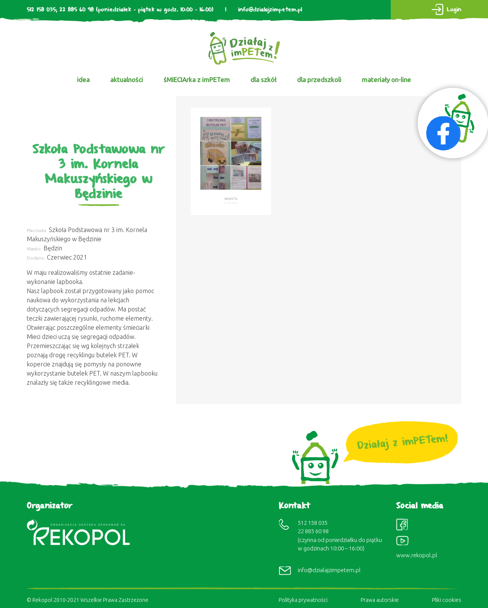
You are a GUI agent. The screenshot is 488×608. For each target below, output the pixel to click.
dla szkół (263, 79)
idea (83, 79)
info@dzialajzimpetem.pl (270, 9)
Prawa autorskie (380, 600)
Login (454, 9)
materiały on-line (386, 79)
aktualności (126, 79)
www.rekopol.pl (416, 555)
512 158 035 (41, 9)
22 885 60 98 (76, 9)
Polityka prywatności (303, 600)
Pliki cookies (446, 600)
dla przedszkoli (319, 79)
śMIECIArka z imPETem (197, 79)
